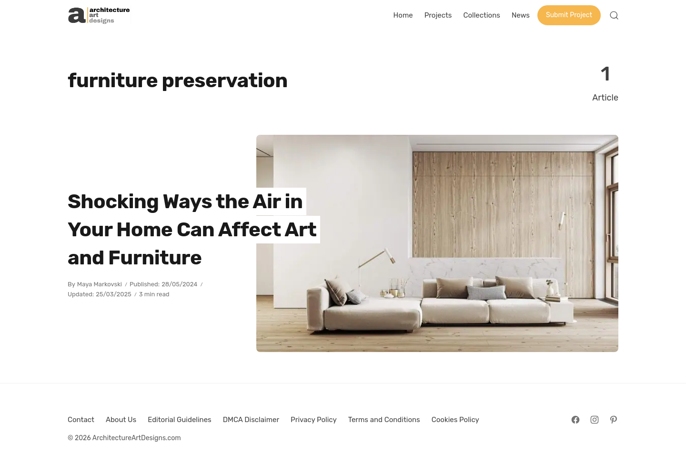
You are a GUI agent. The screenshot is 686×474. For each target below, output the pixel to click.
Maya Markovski (99, 284)
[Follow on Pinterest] (613, 419)
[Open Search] (614, 15)
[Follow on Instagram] (594, 419)
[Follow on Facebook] (575, 419)
